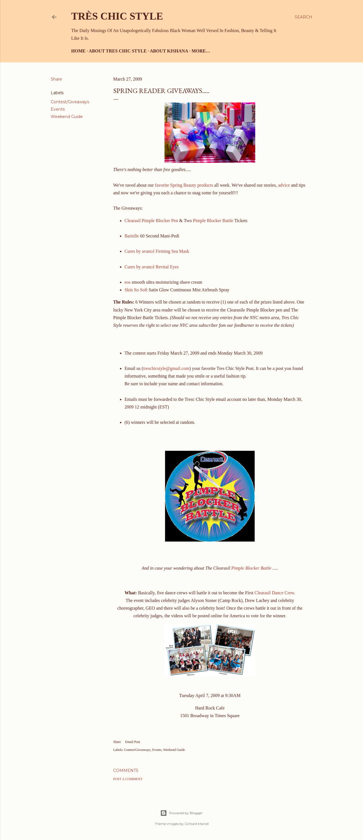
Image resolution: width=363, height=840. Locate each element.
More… (201, 51)
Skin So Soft (136, 289)
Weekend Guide (67, 116)
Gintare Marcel (197, 824)
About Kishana (169, 51)
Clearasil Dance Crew (274, 592)
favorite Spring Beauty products (184, 185)
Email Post (132, 742)
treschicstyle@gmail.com (166, 368)
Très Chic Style (117, 16)
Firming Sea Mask (172, 251)
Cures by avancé (139, 251)
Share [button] (56, 79)
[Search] (303, 17)
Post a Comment (128, 779)
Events (58, 109)
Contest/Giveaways (70, 101)
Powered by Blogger (181, 813)
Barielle (131, 235)
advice (284, 185)
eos (127, 282)
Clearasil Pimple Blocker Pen (151, 220)
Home (78, 51)
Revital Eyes (167, 266)
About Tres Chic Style (118, 51)
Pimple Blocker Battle (213, 220)
